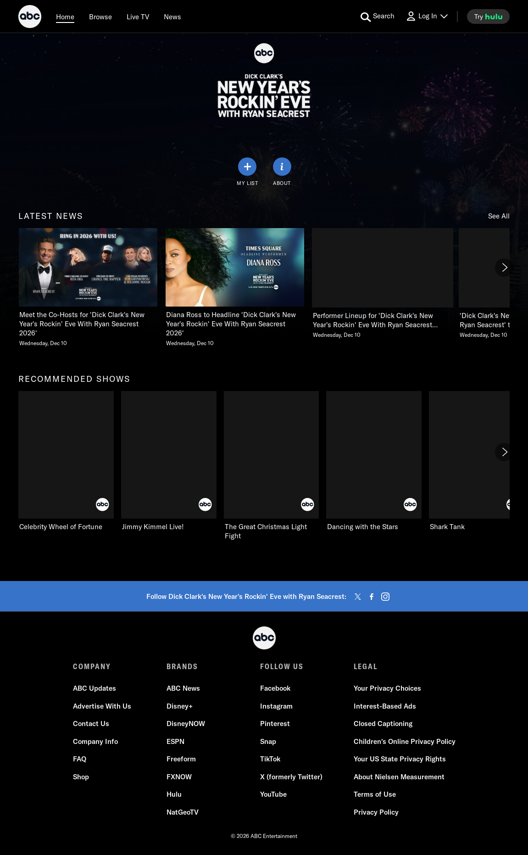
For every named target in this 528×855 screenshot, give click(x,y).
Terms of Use (375, 794)
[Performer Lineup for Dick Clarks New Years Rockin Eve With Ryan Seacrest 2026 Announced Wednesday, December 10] (381, 283)
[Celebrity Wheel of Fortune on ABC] (66, 461)
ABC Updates (94, 688)
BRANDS (182, 666)
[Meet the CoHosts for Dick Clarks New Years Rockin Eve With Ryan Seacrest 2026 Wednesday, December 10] (88, 287)
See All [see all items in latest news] (499, 216)
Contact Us (91, 723)
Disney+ (180, 706)
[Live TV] (138, 16)
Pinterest (275, 723)
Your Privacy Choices (387, 688)
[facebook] (371, 596)
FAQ (79, 758)
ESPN (175, 741)
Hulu (174, 794)
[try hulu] (488, 16)
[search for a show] (378, 16)
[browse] (100, 16)
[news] (172, 16)
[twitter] (358, 596)
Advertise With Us (102, 706)
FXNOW (179, 776)
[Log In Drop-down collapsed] (427, 16)
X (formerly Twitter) (291, 776)
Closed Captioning (383, 723)
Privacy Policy (376, 812)
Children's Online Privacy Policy (405, 741)
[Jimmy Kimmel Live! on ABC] (169, 461)
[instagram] (385, 596)
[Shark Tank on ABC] (476, 461)
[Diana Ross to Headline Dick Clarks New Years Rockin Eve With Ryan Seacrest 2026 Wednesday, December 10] (235, 287)
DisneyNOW (186, 723)
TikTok (270, 758)
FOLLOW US (282, 666)
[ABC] (29, 18)
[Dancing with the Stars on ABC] (374, 461)
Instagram (276, 706)
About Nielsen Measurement (399, 776)
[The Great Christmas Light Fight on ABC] (271, 466)
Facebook (275, 688)
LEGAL (366, 666)
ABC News (183, 688)
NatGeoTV (183, 812)
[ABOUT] (282, 171)
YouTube (273, 794)
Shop (81, 776)
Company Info (95, 741)
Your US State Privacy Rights (400, 758)
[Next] (504, 267)
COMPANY (92, 666)
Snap (268, 741)
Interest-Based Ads (385, 706)
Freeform (181, 758)
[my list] (247, 171)
